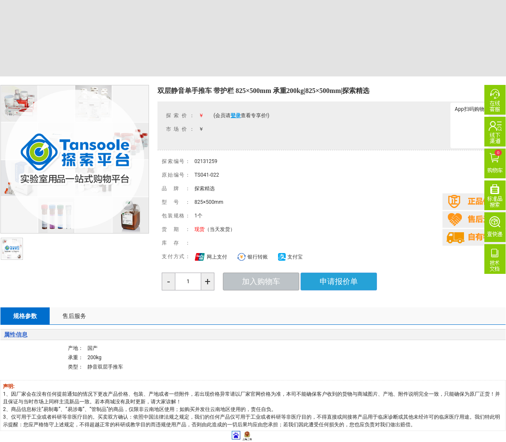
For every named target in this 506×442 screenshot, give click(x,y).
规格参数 (25, 315)
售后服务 (74, 315)
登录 (236, 115)
